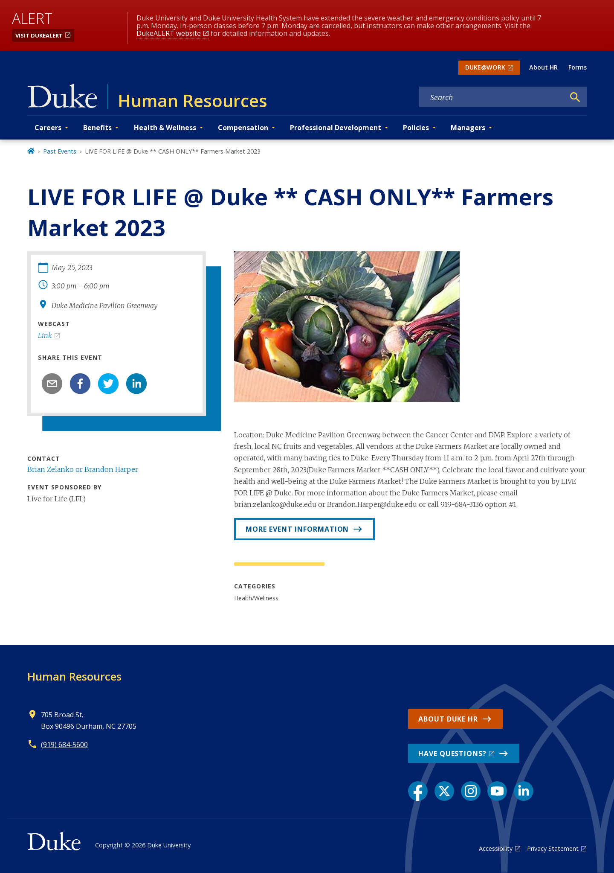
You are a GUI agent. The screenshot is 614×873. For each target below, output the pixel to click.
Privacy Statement (553, 848)
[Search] (575, 97)
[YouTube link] (497, 791)
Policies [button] (416, 127)
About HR (543, 67)
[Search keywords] (492, 97)
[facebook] (80, 383)
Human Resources (74, 676)
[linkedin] (136, 383)
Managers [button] (468, 127)
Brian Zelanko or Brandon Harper (82, 469)
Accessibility (496, 848)
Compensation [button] (243, 127)
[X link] (444, 791)
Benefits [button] (97, 127)
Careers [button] (48, 127)
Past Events (59, 151)
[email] (52, 383)
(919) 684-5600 (64, 744)
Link (45, 335)
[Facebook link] (418, 791)
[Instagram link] (471, 791)
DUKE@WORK (485, 67)
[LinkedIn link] (523, 791)
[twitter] (108, 383)
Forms (577, 67)
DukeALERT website (168, 33)
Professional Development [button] (335, 127)
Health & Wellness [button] (165, 127)
